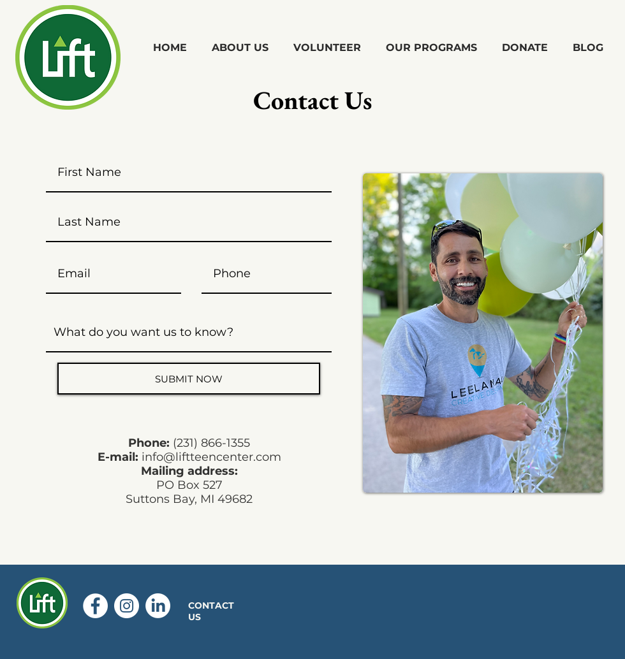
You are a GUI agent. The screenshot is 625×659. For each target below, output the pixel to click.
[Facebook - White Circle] (95, 605)
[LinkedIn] (157, 605)
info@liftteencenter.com (211, 457)
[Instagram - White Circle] (126, 605)
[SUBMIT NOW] (188, 379)
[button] (240, 48)
